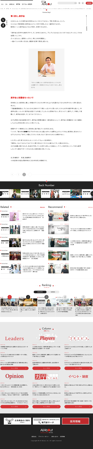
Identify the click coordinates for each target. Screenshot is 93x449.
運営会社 (34, 436)
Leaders (51, 224)
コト (6, 4)
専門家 (18, 4)
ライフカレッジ (60, 297)
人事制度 (51, 211)
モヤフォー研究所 (27, 4)
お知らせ (11, 4)
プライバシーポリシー (43, 436)
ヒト (2, 4)
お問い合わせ (54, 436)
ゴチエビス (22, 297)
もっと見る (14, 368)
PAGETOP (86, 28)
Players (51, 237)
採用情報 (62, 436)
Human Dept (46, 12)
